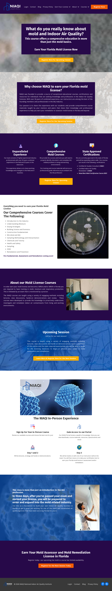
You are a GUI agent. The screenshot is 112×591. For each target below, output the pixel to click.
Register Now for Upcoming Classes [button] (56, 60)
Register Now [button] (99, 7)
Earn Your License (62, 7)
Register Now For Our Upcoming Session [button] (56, 121)
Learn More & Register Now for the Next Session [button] (56, 359)
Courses (85, 7)
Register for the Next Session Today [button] (56, 566)
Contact (33, 7)
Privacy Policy (48, 7)
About (75, 7)
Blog (39, 7)
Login (26, 7)
